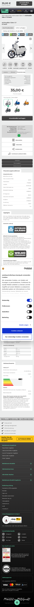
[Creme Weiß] (8, 102)
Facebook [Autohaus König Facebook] (22, 537)
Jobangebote (5, 501)
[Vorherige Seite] (31, 48)
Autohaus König (24, 439)
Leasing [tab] (6, 72)
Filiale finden (19, 144)
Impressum (5, 508)
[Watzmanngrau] (8, 109)
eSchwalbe (15, 15)
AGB (3, 506)
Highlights (17, 160)
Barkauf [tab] (13, 72)
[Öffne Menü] (17, 602)
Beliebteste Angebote (9, 445)
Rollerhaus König (7, 485)
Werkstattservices (17, 469)
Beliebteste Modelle (17, 463)
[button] (31, 11)
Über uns (4, 493)
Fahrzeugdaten (17, 163)
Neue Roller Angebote (8, 448)
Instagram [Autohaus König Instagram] (6, 534)
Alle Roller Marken (17, 474)
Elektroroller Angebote (8, 455)
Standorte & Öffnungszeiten (9, 488)
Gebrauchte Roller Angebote (9, 450)
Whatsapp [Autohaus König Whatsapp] (6, 537)
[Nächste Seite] (3, 48)
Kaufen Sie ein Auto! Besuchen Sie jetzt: (7, 438)
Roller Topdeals (6, 458)
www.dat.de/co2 (26, 407)
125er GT (21, 15)
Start (3, 15)
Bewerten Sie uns (6, 498)
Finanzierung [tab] (21, 72)
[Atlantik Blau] (17, 102)
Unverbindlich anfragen (24, 3)
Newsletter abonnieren (8, 496)
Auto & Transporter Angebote (10, 453)
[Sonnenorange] (26, 102)
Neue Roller (9, 15)
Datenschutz (5, 503)
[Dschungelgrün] (17, 109)
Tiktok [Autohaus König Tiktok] (21, 540)
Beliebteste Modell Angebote (17, 480)
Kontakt (4, 490)
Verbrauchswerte (17, 166)
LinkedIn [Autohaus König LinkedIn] (22, 534)
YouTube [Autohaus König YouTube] (6, 540)
